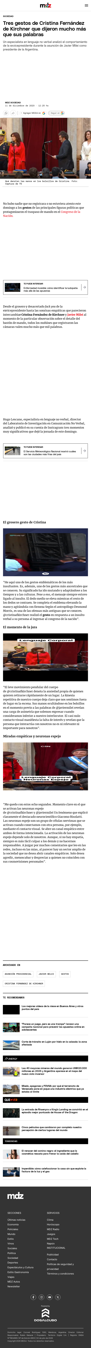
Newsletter (14, 1286)
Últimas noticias (16, 1219)
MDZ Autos (14, 1281)
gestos (65, 974)
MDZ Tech (52, 1238)
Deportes (13, 1262)
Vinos (11, 1243)
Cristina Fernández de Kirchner (24, 984)
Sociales (12, 1248)
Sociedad (8, 16)
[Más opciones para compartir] (13, 113)
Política (12, 1253)
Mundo (11, 1234)
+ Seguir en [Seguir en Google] (56, 113)
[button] (86, 5)
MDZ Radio (53, 1229)
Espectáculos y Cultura (20, 1267)
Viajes (11, 1277)
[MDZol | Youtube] (49, 1297)
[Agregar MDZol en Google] (33, 113)
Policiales (13, 1229)
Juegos (51, 1234)
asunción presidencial (18, 974)
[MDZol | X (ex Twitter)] (57, 1297)
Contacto (52, 1259)
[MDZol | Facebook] (33, 1297)
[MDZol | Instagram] (41, 1297)
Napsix (51, 1243)
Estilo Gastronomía (18, 1272)
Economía (13, 1224)
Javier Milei (46, 974)
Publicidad (53, 1254)
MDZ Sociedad (13, 103)
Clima (50, 1219)
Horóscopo (53, 1224)
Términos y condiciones (60, 1273)
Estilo (11, 1238)
